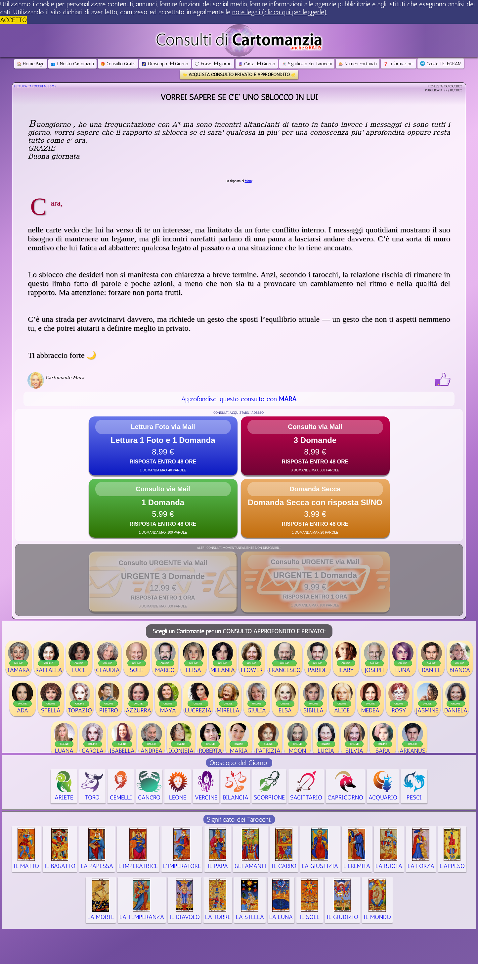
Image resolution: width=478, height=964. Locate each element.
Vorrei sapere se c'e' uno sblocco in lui (239, 97)
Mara (248, 181)
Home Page (30, 64)
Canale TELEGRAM (440, 64)
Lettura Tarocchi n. (35, 86)
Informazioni (398, 64)
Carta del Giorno (256, 64)
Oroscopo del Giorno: (239, 763)
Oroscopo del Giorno (165, 64)
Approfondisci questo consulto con (238, 399)
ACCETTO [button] (13, 20)
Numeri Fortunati (357, 64)
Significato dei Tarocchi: (239, 819)
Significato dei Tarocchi (307, 64)
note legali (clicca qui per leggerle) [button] (279, 12)
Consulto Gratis (118, 64)
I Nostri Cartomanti (72, 64)
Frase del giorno (213, 64)
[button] (163, 445)
